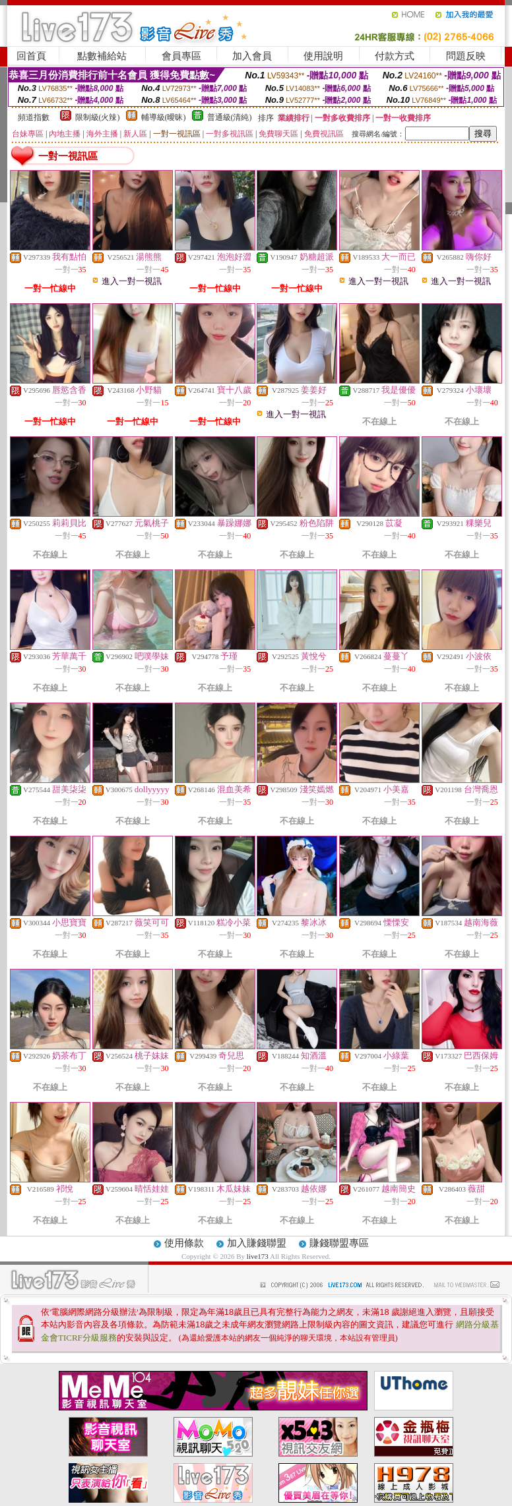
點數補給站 (102, 56)
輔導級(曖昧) (163, 117)
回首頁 (31, 56)
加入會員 (252, 56)
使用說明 (323, 56)
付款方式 (394, 56)
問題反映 (466, 56)
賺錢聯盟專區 (339, 1243)
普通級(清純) (229, 117)
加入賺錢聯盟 (256, 1243)
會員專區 (181, 56)
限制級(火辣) (97, 117)
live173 (258, 1256)
